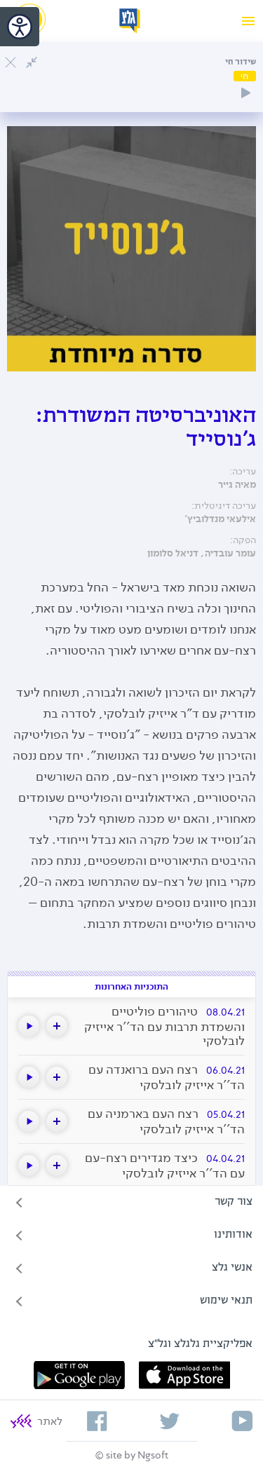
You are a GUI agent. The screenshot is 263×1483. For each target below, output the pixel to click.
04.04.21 (225, 1159)
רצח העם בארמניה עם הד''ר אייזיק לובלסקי (166, 1121)
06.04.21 (225, 1070)
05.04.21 (226, 1114)
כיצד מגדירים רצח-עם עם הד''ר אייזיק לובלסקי (165, 1165)
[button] (56, 1026)
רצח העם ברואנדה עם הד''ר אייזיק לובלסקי (166, 1077)
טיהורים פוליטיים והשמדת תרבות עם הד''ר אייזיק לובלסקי (164, 1026)
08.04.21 (225, 1012)
